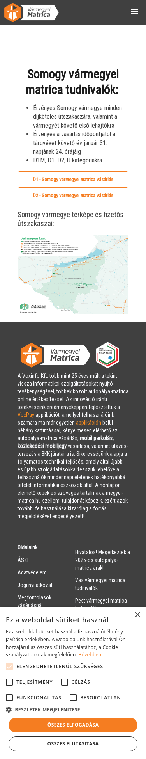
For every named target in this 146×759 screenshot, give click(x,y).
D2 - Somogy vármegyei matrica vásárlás (73, 195)
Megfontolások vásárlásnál (34, 601)
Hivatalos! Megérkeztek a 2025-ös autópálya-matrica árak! (102, 560)
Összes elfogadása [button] (73, 725)
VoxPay (26, 415)
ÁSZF (24, 560)
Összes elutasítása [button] (73, 743)
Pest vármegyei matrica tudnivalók (101, 604)
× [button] (137, 615)
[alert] (73, 683)
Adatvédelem (32, 572)
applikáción (88, 422)
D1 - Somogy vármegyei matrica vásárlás (73, 179)
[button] (73, 710)
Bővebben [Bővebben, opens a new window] (90, 654)
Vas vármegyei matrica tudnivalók (100, 584)
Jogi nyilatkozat (35, 585)
